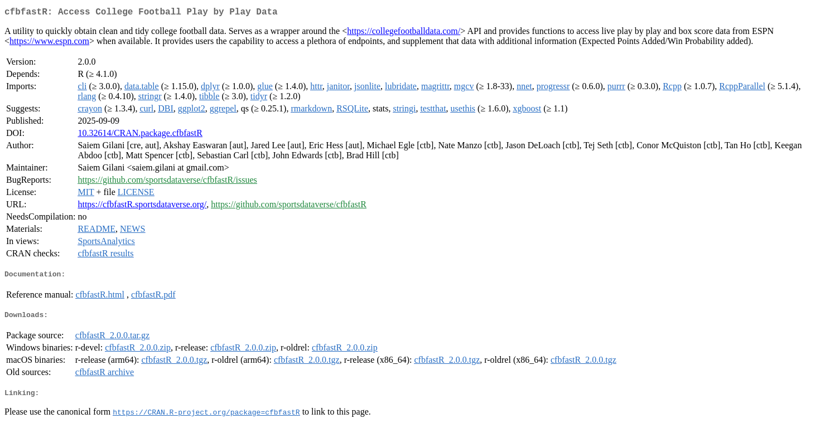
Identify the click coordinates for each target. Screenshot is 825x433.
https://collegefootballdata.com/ (403, 33)
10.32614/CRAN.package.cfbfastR (140, 135)
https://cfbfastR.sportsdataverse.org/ (142, 206)
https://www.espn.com (49, 43)
